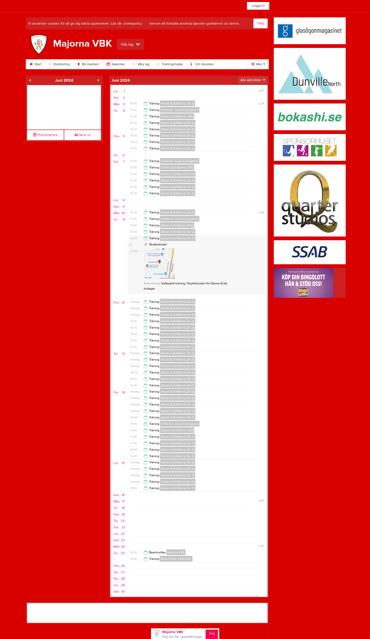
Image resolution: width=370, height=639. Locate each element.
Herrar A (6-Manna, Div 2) (177, 142)
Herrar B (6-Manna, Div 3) (177, 103)
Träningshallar (170, 64)
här (145, 23)
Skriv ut (82, 135)
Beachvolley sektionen (176, 559)
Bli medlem (88, 64)
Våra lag (141, 64)
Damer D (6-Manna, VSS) (177, 116)
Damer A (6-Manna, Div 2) (177, 123)
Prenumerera (45, 135)
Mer (258, 64)
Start (35, 64)
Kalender (116, 64)
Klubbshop (59, 64)
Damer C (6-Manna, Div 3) (177, 174)
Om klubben (202, 64)
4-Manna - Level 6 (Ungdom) (179, 110)
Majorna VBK (176, 552)
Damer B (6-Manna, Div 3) (177, 129)
